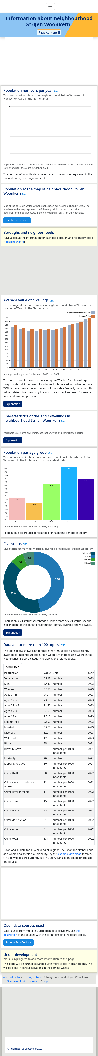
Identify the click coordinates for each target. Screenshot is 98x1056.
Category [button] (11, 667)
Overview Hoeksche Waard (23, 981)
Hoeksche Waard (13, 242)
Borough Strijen (33, 977)
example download (70, 854)
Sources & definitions (19, 942)
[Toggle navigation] (50, 6)
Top (45, 981)
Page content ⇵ (49, 32)
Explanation (13, 404)
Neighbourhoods (16, 220)
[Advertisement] (49, 61)
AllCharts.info (11, 977)
